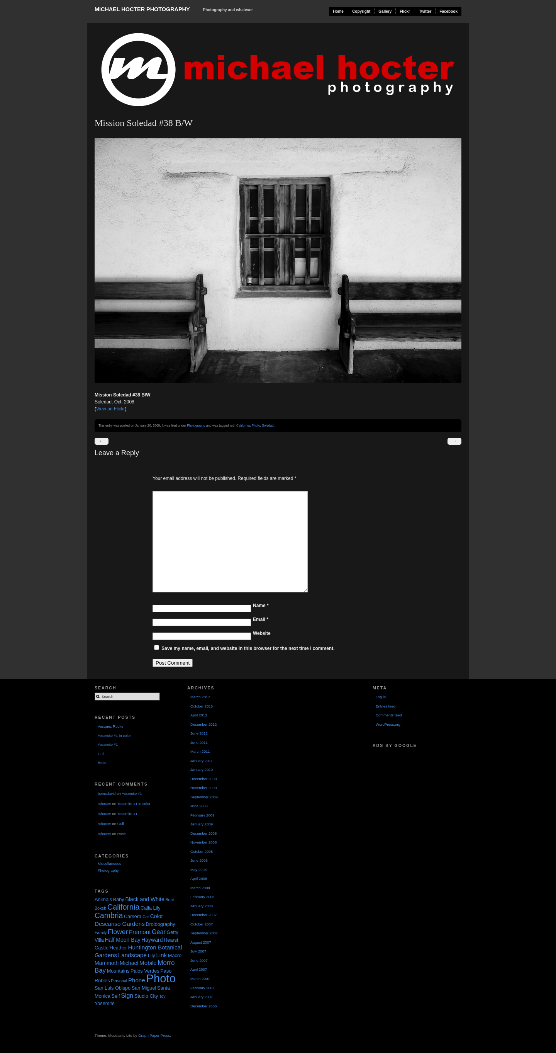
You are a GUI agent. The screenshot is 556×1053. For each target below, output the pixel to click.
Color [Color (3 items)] (156, 916)
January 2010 (201, 769)
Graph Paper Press (154, 1035)
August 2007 (200, 942)
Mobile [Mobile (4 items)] (148, 962)
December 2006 (203, 1006)
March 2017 (200, 697)
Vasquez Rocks (110, 726)
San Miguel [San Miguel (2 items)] (144, 988)
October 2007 (201, 924)
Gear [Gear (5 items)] (159, 931)
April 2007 (198, 969)
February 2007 (202, 988)
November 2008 (203, 842)
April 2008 (198, 878)
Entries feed (385, 706)
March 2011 (200, 751)
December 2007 (203, 915)
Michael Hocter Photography (142, 9)
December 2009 (203, 779)
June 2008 (199, 860)
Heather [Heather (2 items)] (118, 948)
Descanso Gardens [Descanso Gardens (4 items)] (120, 923)
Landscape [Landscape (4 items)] (132, 955)
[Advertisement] (411, 788)
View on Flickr (110, 409)
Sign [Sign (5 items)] (127, 995)
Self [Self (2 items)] (116, 996)
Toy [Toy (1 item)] (162, 996)
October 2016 (201, 706)
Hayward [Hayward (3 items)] (152, 940)
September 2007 (204, 933)
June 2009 (199, 806)
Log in (381, 697)
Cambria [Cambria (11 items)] (109, 915)
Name (261, 605)
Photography (196, 425)
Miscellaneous (109, 863)
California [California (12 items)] (123, 907)
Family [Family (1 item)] (101, 932)
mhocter (104, 803)
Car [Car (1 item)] (145, 916)
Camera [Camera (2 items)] (132, 916)
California (243, 425)
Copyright (361, 11)
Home (338, 11)
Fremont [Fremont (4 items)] (140, 932)
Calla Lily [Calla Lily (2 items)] (150, 908)
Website (262, 633)
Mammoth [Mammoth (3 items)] (107, 963)
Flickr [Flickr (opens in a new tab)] (405, 11)
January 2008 (201, 906)
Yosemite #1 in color (114, 735)
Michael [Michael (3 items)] (129, 963)
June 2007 (199, 960)
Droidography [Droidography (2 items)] (160, 924)
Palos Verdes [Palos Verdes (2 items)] (145, 971)
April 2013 (198, 715)
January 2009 (201, 824)
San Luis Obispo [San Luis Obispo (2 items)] (113, 988)
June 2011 (199, 742)
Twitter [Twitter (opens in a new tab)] (425, 11)
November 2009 (203, 788)
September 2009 (204, 797)
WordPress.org (388, 724)
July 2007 (198, 951)
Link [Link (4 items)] (161, 955)
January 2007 (201, 997)
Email (260, 619)
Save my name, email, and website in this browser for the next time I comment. (247, 648)
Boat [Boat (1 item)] (169, 899)
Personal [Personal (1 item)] (119, 980)
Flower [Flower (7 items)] (118, 932)
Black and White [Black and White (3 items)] (144, 899)
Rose (102, 762)
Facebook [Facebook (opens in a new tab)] (448, 11)
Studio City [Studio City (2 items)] (146, 996)
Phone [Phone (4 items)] (136, 980)
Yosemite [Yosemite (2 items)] (105, 1003)
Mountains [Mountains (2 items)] (118, 971)
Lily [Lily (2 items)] (151, 955)
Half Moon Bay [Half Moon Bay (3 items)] (122, 940)
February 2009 (202, 815)
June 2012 (199, 733)
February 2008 (202, 897)
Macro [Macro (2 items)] (174, 955)
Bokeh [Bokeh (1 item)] (100, 908)
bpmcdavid (106, 793)
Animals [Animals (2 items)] (103, 899)
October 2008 (201, 851)
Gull (101, 754)
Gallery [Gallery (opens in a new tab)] (385, 11)
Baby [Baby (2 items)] (118, 899)
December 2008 (203, 833)
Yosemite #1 (108, 744)
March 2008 (200, 888)
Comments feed (389, 715)
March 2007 (200, 978)
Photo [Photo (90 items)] (161, 978)
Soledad (268, 425)
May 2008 (198, 870)
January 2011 (201, 761)
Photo (256, 425)
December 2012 (203, 724)
